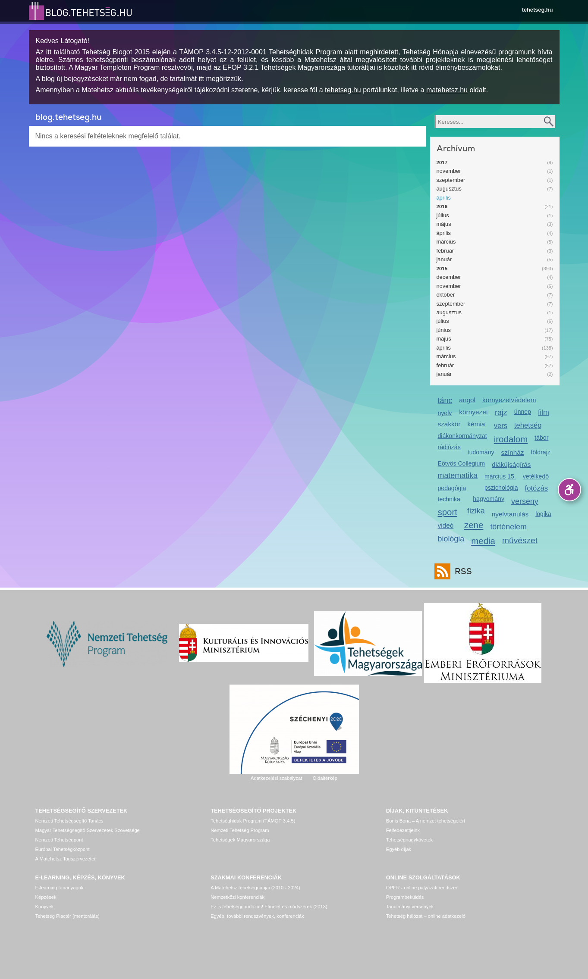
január (444, 259)
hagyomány (488, 498)
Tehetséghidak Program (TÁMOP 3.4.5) (253, 820)
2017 (442, 162)
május (444, 224)
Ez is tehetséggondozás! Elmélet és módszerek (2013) (269, 906)
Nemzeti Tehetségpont (59, 839)
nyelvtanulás (510, 514)
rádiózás (449, 447)
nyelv (445, 413)
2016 (442, 206)
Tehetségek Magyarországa (240, 839)
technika (449, 499)
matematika (458, 475)
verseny (524, 501)
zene (473, 525)
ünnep (522, 411)
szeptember (451, 180)
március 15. (500, 476)
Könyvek (44, 906)
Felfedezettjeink (403, 830)
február (445, 250)
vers (500, 426)
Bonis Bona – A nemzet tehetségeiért (425, 820)
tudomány (481, 452)
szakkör (449, 424)
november (449, 171)
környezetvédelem (509, 399)
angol (467, 399)
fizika (476, 511)
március (446, 241)
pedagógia (452, 488)
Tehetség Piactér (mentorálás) (67, 916)
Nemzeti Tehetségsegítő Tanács (69, 820)
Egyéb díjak (398, 849)
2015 (442, 268)
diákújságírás (511, 464)
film (543, 412)
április (444, 197)
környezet (473, 412)
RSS (461, 571)
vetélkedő (536, 476)
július (443, 215)
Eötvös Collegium (461, 463)
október (446, 294)
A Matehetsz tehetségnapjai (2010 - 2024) (255, 887)
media (483, 541)
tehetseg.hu (537, 9)
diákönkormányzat (462, 435)
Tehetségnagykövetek (409, 839)
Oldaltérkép (325, 778)
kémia (476, 424)
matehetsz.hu (447, 90)
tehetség (528, 425)
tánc (445, 400)
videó (446, 525)
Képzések (46, 897)
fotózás (536, 488)
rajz (501, 412)
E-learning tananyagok (59, 887)
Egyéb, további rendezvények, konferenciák (257, 916)
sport (448, 512)
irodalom (511, 439)
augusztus (449, 188)
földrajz (540, 452)
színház (512, 452)
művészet (520, 540)
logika (543, 513)
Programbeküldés (405, 897)
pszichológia (501, 487)
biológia (451, 539)
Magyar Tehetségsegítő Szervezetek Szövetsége (87, 830)
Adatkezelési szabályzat (276, 778)
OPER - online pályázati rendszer (421, 887)
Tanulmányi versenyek (410, 906)
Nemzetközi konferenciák (237, 897)
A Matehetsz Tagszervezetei (65, 858)
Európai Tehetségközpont (62, 849)
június (444, 330)
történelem (508, 526)
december (449, 277)
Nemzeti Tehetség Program (240, 830)
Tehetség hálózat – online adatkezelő (425, 916)
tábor (541, 437)
